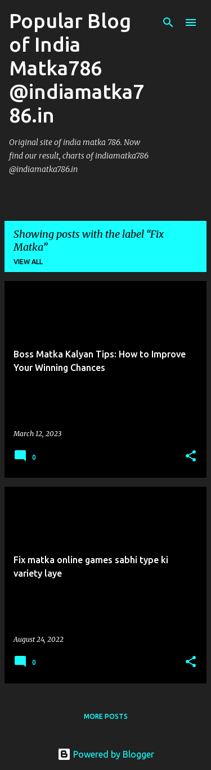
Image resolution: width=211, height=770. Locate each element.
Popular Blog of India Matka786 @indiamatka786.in (76, 67)
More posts (106, 716)
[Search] (168, 22)
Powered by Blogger (105, 754)
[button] (190, 456)
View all (28, 261)
